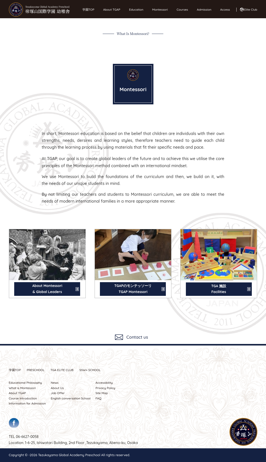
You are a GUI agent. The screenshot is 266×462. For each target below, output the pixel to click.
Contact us (137, 337)
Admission (202, 9)
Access (224, 9)
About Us (57, 388)
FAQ (98, 398)
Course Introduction (23, 398)
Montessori (159, 9)
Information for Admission (27, 403)
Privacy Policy (105, 388)
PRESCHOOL (35, 370)
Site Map (101, 393)
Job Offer (58, 393)
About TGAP (110, 9)
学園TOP (88, 9)
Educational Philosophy (25, 382)
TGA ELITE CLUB (62, 370)
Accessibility (104, 382)
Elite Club (250, 9)
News (54, 382)
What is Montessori (22, 388)
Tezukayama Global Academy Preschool (69, 455)
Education (135, 9)
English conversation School (71, 398)
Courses (181, 9)
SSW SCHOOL (90, 370)
